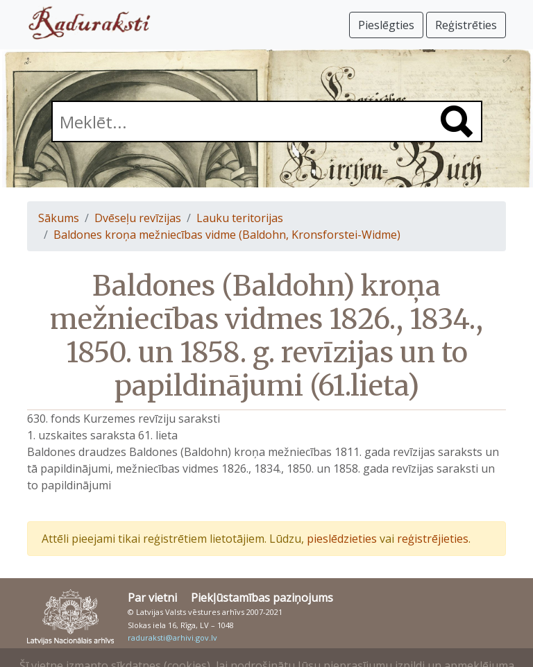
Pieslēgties (386, 25)
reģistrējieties (432, 538)
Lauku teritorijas (239, 218)
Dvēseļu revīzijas (137, 218)
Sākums (58, 218)
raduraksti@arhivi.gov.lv (172, 637)
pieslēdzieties (342, 538)
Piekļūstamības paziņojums (262, 597)
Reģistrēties (466, 25)
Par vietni (152, 597)
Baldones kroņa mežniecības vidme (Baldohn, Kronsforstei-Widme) (226, 234)
